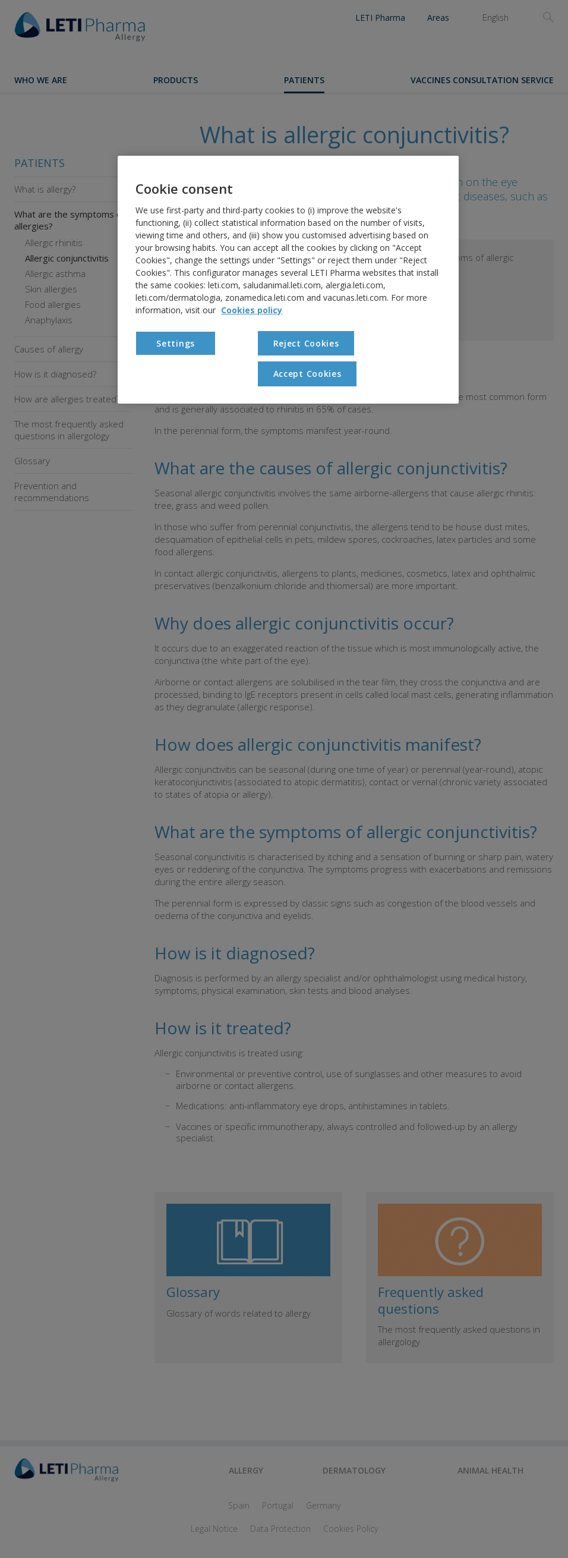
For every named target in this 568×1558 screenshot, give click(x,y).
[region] (288, 280)
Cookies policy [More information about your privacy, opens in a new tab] (251, 310)
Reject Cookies (306, 343)
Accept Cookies (307, 373)
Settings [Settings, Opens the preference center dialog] (175, 343)
